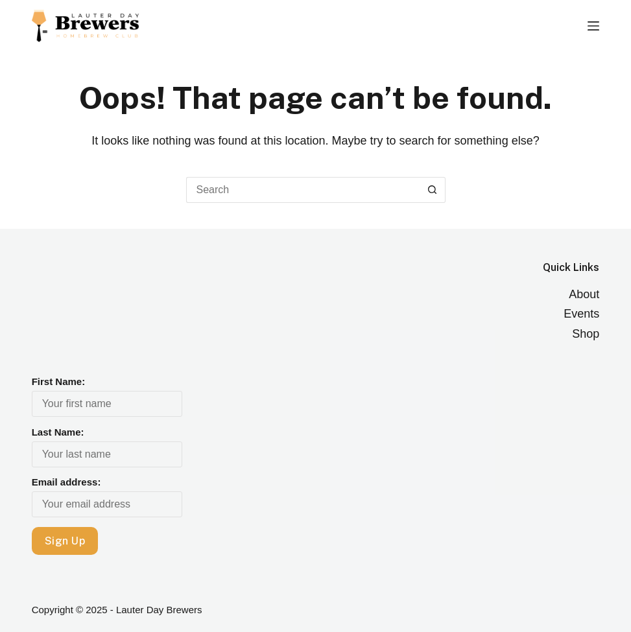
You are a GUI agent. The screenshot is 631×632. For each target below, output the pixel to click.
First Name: (59, 381)
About (584, 294)
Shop (585, 333)
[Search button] (433, 190)
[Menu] (593, 26)
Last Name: (58, 432)
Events (581, 313)
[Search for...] (303, 190)
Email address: (66, 481)
